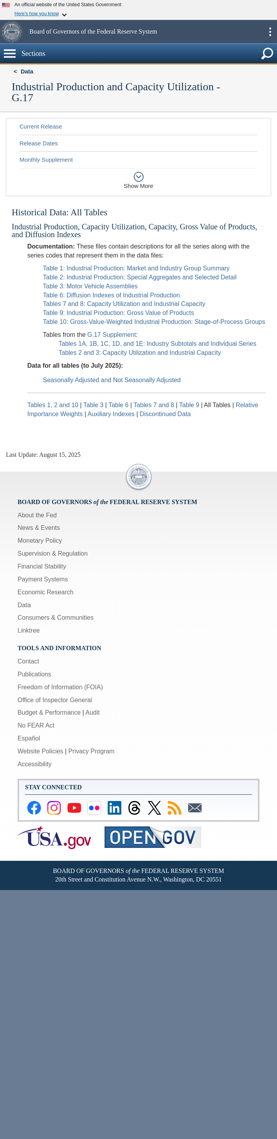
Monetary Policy (40, 540)
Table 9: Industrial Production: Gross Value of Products (118, 312)
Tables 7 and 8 (154, 405)
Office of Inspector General (55, 700)
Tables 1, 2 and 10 (52, 405)
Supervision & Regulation (53, 553)
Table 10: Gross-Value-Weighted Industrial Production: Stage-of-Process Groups (154, 321)
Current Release (41, 126)
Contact (28, 661)
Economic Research (45, 592)
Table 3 (94, 405)
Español (29, 738)
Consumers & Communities (56, 617)
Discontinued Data (165, 414)
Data (27, 71)
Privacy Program (91, 751)
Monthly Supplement (46, 159)
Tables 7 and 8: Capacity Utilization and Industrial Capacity (124, 303)
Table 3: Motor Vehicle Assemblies (90, 286)
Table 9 (190, 405)
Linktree (29, 630)
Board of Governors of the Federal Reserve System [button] (93, 31)
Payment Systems (43, 579)
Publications (34, 674)
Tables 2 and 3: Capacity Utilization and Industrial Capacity (140, 352)
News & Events (39, 527)
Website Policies (40, 751)
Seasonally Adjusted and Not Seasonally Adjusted (112, 380)
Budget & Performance (49, 712)
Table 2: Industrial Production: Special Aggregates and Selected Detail (139, 277)
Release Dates (39, 143)
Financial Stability (42, 566)
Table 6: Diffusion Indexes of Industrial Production (111, 295)
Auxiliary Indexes (111, 414)
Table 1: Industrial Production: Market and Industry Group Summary (136, 268)
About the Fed (37, 515)
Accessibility (34, 764)
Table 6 (119, 405)
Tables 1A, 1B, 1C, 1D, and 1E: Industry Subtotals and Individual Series (157, 343)
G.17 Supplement (111, 334)
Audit (92, 712)
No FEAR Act (36, 725)
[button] (13, 31)
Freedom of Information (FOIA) (60, 687)
